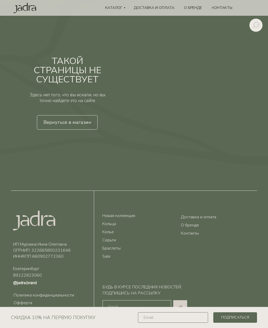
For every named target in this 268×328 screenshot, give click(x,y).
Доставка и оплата (198, 217)
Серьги (109, 240)
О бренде (190, 225)
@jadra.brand (25, 283)
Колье (108, 232)
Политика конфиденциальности (44, 295)
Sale (106, 256)
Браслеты (111, 248)
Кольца (109, 224)
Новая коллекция (118, 216)
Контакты (190, 233)
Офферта (23, 303)
